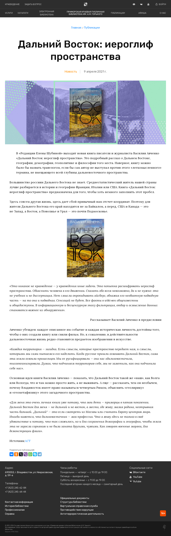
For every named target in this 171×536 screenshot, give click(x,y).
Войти (161, 4)
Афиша (142, 13)
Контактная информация (19, 502)
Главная (76, 27)
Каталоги (23, 13)
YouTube (135, 477)
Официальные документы (74, 498)
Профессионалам (15, 509)
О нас (163, 13)
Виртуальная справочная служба (79, 506)
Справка (9, 513)
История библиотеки (17, 506)
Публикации (118, 13)
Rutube (135, 481)
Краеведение (12, 4)
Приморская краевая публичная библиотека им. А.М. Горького (85, 13)
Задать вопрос (33, 4)
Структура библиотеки (73, 502)
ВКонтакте (137, 472)
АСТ (28, 441)
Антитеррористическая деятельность (82, 513)
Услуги (9, 13)
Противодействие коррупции (77, 509)
